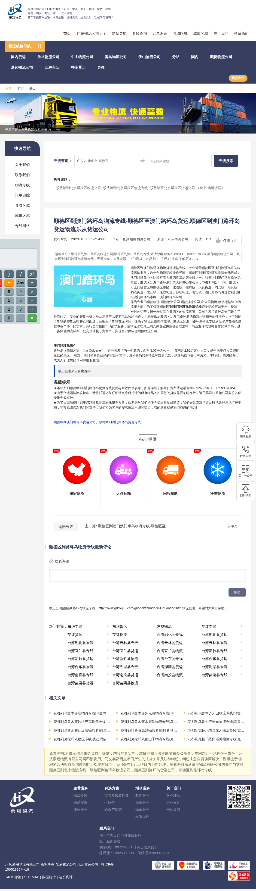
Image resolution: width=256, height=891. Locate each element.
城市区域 (200, 33)
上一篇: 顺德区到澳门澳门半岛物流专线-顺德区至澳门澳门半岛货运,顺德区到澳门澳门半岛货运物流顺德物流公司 (127, 526)
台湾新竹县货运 (80, 661)
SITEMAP (31, 879)
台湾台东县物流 (80, 669)
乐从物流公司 (48, 57)
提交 (237, 594)
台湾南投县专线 (80, 677)
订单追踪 (159, 33)
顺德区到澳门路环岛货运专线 (120, 422)
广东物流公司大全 (92, 33)
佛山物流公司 (149, 57)
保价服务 (142, 811)
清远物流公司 (22, 67)
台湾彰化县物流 (80, 645)
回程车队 (52, 67)
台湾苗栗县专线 (214, 677)
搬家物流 (76, 494)
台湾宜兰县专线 (80, 653)
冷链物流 (217, 494)
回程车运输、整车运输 (67, 33)
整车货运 (78, 67)
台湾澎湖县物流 (214, 669)
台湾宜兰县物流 (170, 653)
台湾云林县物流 (214, 645)
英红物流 (119, 636)
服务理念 (173, 797)
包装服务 (142, 797)
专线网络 (22, 226)
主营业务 (80, 790)
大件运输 (123, 494)
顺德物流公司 (221, 57)
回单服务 (142, 804)
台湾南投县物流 (170, 677)
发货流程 (142, 818)
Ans (20, 282)
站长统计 (66, 879)
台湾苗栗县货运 (80, 685)
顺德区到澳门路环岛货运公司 (75, 422)
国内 (194, 57)
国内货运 (18, 57)
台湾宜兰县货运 (125, 653)
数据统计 (49, 879)
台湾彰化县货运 (214, 636)
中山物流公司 (82, 57)
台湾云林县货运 (170, 645)
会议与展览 (113, 811)
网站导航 (119, 33)
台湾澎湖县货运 (170, 669)
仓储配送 (80, 804)
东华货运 (119, 628)
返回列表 (65, 527)
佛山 (32, 88)
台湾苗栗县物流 (125, 685)
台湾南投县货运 (125, 677)
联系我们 (241, 33)
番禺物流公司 (116, 57)
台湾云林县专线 (125, 645)
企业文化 (173, 804)
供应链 (109, 804)
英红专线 (208, 628)
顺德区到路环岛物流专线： (79, 610)
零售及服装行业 (116, 797)
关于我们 (220, 33)
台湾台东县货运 (214, 661)
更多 (101, 67)
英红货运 (74, 636)
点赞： (226, 240)
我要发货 (238, 78)
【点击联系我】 (145, 849)
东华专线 (74, 628)
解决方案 (111, 790)
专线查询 (139, 33)
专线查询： (63, 161)
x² (32, 274)
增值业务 (142, 790)
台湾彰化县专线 (170, 636)
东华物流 (164, 628)
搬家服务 (80, 811)
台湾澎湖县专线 (125, 669)
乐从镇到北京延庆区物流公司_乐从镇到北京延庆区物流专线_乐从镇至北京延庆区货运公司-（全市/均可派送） (140, 188)
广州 (21, 88)
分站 (176, 57)
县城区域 (180, 33)
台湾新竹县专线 (214, 653)
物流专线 (22, 185)
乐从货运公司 (87, 866)
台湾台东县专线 (170, 661)
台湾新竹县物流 (125, 661)
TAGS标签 (13, 879)
